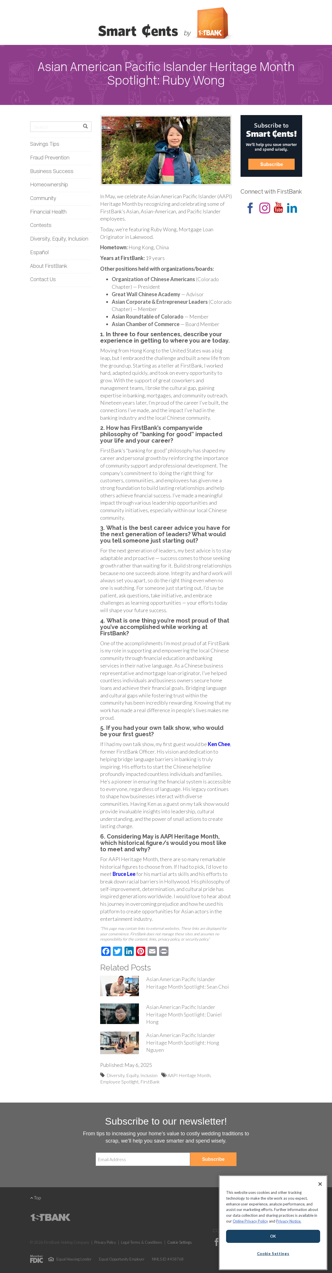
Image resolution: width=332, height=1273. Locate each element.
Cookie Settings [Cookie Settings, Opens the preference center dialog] (273, 1253)
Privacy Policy (105, 1242)
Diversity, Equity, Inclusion (59, 239)
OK (273, 1236)
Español (39, 253)
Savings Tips (44, 144)
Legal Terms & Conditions (141, 1242)
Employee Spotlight (119, 1081)
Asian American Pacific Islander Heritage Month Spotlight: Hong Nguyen (182, 1042)
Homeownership (49, 185)
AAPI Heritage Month (189, 1075)
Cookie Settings (179, 1242)
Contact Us (43, 280)
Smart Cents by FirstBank (165, 24)
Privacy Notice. (288, 1221)
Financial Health (48, 212)
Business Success (52, 171)
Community (43, 198)
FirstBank (150, 1081)
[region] (273, 1222)
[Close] (320, 1184)
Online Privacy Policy (250, 1221)
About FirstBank (48, 266)
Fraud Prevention (49, 158)
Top (35, 1197)
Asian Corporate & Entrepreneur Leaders (160, 302)
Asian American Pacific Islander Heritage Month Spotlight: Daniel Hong (184, 1014)
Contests (41, 225)
